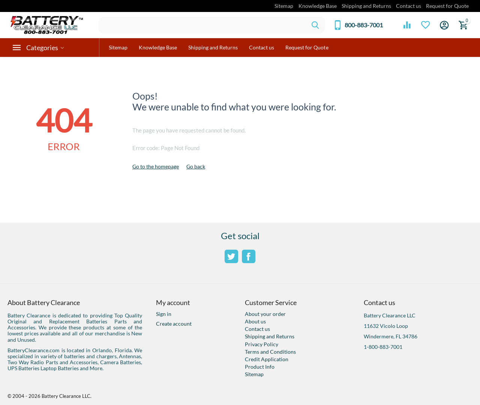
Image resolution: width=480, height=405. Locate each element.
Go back (195, 166)
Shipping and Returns (366, 6)
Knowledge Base (317, 6)
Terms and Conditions (270, 351)
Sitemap (283, 6)
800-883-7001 (364, 25)
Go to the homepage (155, 166)
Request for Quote (447, 6)
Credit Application (266, 359)
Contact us (408, 6)
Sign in (163, 314)
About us (255, 321)
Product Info (259, 366)
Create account (174, 323)
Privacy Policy (261, 344)
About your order (265, 314)
